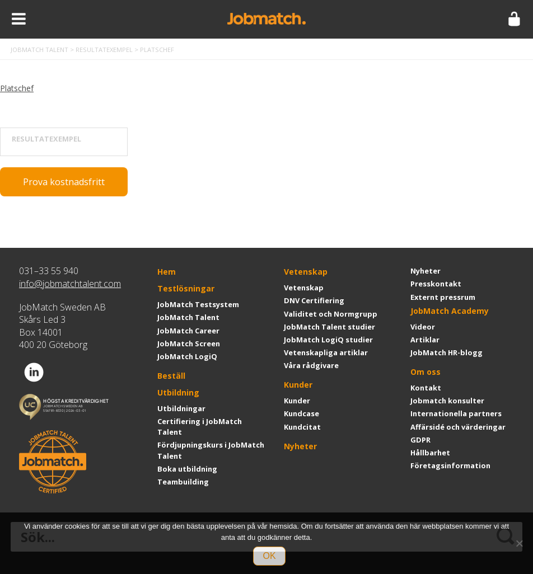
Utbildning (178, 392)
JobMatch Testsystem (198, 304)
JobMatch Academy (449, 310)
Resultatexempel (46, 139)
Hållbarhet (430, 453)
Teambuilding (183, 482)
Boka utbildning (187, 469)
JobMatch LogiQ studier (328, 340)
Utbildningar (181, 408)
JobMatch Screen (188, 343)
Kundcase (301, 413)
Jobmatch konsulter (447, 401)
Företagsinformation (450, 465)
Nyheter (300, 446)
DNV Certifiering (314, 300)
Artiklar (425, 340)
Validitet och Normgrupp (330, 314)
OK (269, 556)
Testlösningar (185, 288)
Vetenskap (306, 271)
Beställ (171, 375)
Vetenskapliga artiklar (326, 352)
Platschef (17, 88)
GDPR (420, 440)
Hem (166, 271)
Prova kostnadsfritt (64, 182)
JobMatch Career (188, 331)
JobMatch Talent (188, 317)
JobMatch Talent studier (329, 327)
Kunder (298, 384)
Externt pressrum (442, 297)
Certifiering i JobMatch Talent (199, 426)
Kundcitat (302, 427)
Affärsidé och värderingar (458, 427)
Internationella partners (456, 413)
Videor (422, 327)
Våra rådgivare (311, 365)
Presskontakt (435, 284)
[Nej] (519, 543)
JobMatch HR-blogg (446, 352)
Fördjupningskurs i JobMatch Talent (210, 450)
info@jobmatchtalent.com (70, 283)
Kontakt (425, 388)
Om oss (425, 371)
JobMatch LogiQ (187, 356)
